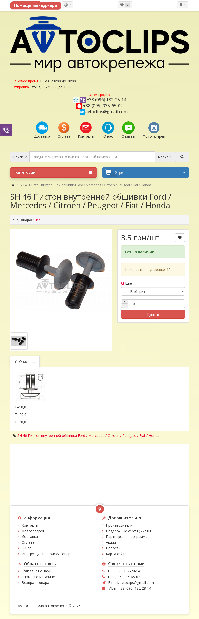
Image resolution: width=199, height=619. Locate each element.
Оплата (28, 542)
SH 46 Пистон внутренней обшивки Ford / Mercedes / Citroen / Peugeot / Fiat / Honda (88, 435)
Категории (53, 172)
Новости (113, 548)
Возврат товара (35, 582)
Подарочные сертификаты (128, 531)
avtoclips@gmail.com (104, 111)
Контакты (30, 525)
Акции (111, 542)
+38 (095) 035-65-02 (103, 105)
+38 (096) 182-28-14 (106, 99)
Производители (119, 525)
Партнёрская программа (126, 536)
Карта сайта (116, 553)
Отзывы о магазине (38, 576)
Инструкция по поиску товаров (48, 553)
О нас (26, 548)
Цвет (127, 283)
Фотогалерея (33, 531)
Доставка (30, 536)
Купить (153, 314)
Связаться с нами (36, 571)
